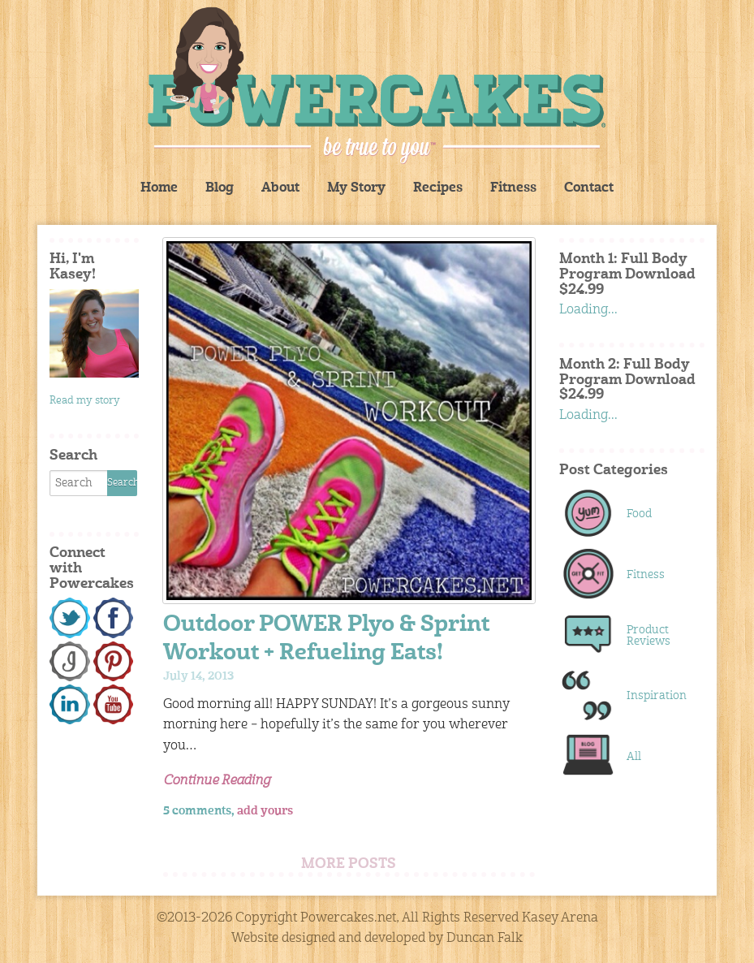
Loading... (588, 310)
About (280, 188)
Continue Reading (216, 781)
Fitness (513, 188)
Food (639, 514)
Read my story (85, 400)
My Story (356, 188)
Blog (219, 188)
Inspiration (656, 696)
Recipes (438, 188)
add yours (265, 811)
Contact (589, 188)
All (634, 756)
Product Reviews (648, 635)
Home (159, 188)
